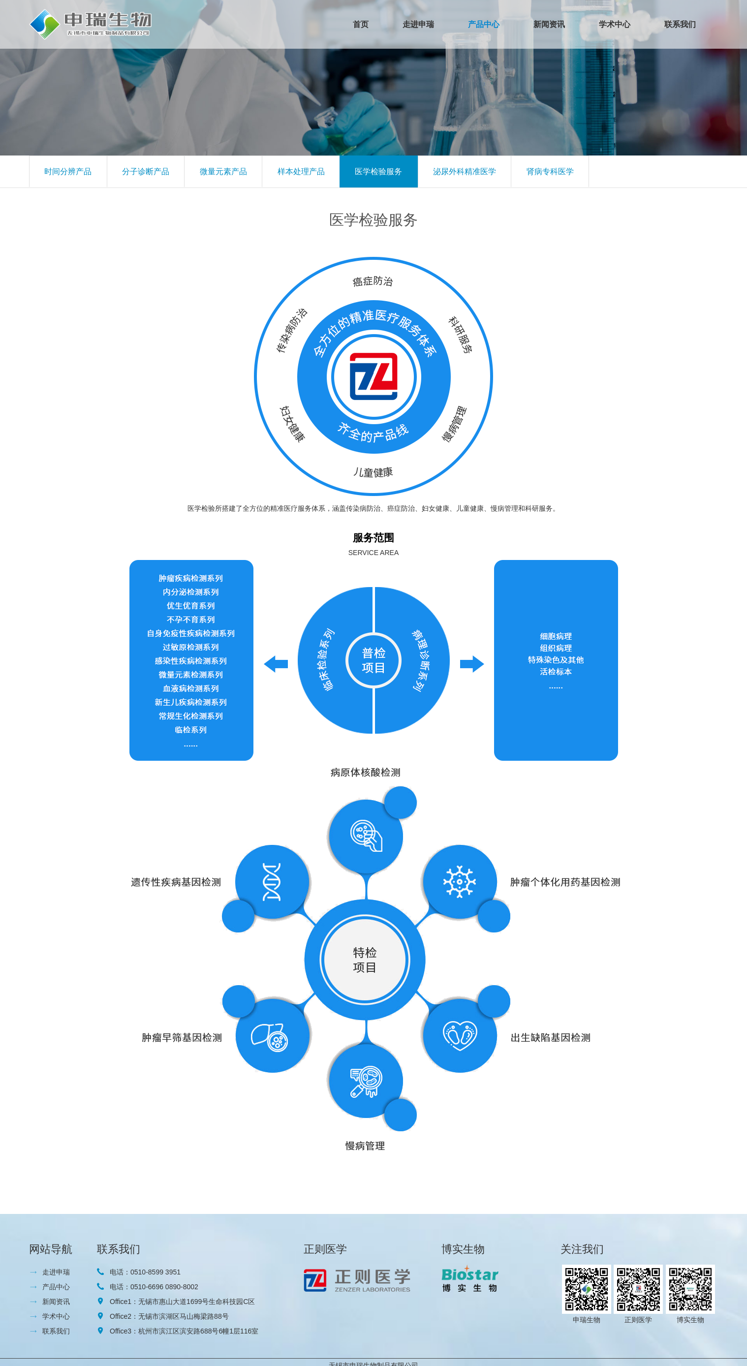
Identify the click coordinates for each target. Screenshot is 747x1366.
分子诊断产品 (145, 171)
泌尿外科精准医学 (464, 171)
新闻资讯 (549, 24)
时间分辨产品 (68, 171)
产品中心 (483, 24)
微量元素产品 (223, 171)
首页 (361, 24)
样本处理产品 (301, 171)
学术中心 (614, 24)
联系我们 (680, 24)
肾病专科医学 (550, 171)
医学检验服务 (378, 171)
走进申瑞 (418, 24)
